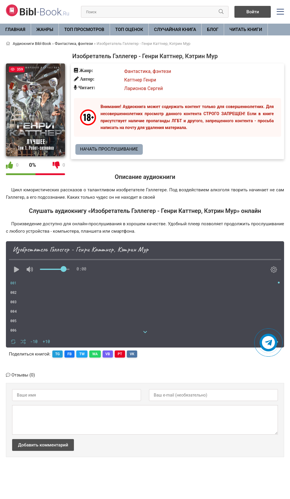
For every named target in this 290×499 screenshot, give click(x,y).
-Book (44, 12)
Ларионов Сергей (143, 88)
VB (108, 354)
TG (57, 354)
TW (82, 354)
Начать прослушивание (109, 149)
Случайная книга (175, 29)
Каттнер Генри (140, 80)
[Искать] (221, 12)
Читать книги (245, 29)
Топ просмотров (84, 29)
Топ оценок (129, 29)
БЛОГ (212, 29)
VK (132, 354)
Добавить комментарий (43, 445)
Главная (15, 29)
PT (120, 354)
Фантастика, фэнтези (147, 71)
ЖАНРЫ (45, 29)
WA (95, 354)
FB (69, 354)
